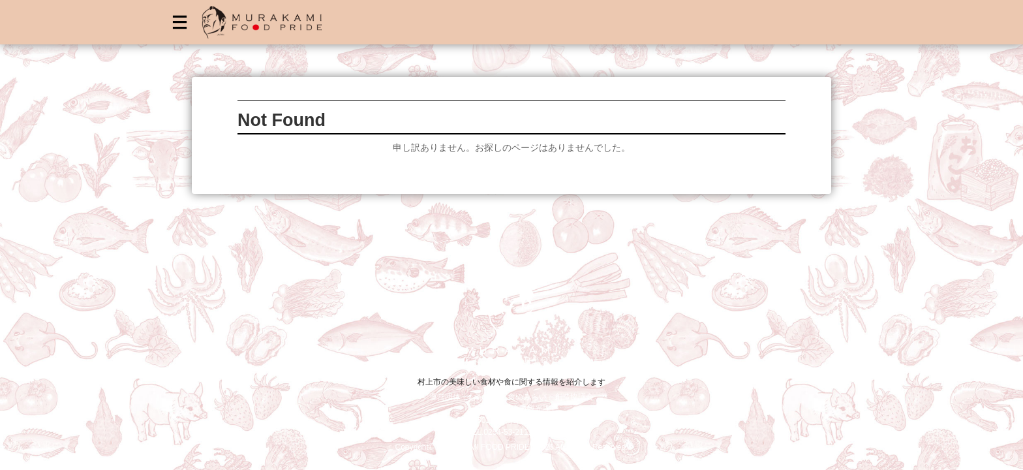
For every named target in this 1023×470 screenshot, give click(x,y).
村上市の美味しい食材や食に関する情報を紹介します (511, 381)
